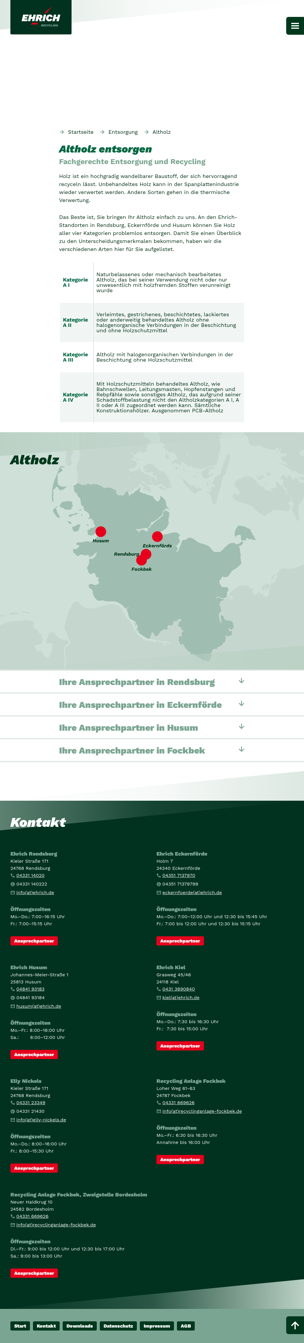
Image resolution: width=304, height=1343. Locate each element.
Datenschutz (118, 1326)
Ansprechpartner (34, 941)
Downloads (79, 1326)
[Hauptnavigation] (295, 26)
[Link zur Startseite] (41, 17)
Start (20, 1326)
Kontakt (46, 1326)
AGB (186, 1326)
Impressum (157, 1326)
